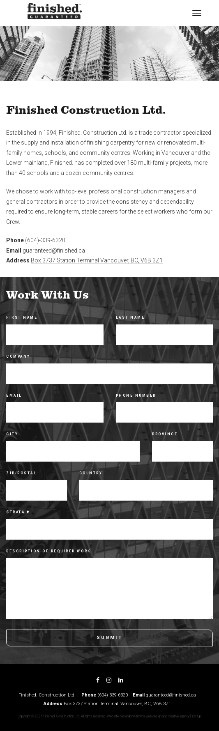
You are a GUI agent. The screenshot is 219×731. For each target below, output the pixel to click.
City (12, 434)
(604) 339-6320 (112, 695)
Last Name (130, 317)
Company (18, 356)
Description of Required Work (48, 551)
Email (14, 395)
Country (91, 473)
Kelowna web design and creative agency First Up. (168, 716)
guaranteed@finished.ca (54, 250)
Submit (109, 637)
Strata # (18, 512)
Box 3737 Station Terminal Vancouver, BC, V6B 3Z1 (97, 260)
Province (165, 434)
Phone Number (136, 395)
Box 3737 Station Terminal (91, 703)
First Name (21, 317)
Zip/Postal (21, 473)
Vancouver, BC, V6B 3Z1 (145, 703)
